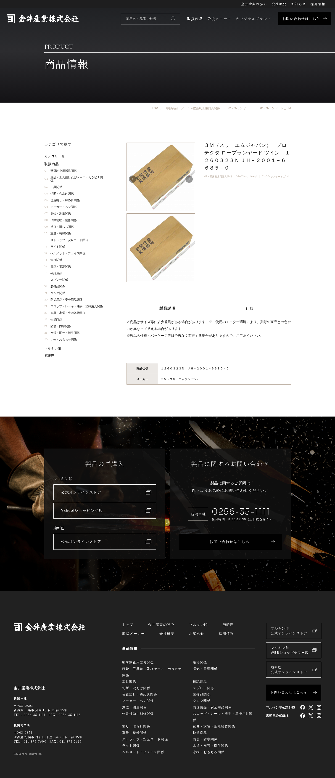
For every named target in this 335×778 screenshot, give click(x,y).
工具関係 (53, 187)
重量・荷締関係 (57, 233)
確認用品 (53, 273)
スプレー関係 (56, 279)
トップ (128, 625)
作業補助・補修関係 (60, 220)
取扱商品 (195, 18)
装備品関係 (54, 286)
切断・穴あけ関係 (59, 193)
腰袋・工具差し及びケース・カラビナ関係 (73, 179)
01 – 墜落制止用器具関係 (218, 176)
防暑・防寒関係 (57, 326)
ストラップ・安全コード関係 (66, 240)
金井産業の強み (254, 4)
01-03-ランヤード (246, 176)
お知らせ (298, 4)
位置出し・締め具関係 (62, 200)
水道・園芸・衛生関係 (62, 333)
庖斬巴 (49, 356)
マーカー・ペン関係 (60, 207)
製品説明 (167, 308)
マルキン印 (52, 348)
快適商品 (53, 319)
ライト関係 (54, 246)
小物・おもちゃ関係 (60, 339)
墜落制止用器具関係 (60, 171)
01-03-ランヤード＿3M (275, 176)
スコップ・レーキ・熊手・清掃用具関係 (73, 306)
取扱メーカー (219, 18)
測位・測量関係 (57, 213)
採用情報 (318, 4)
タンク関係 (54, 293)
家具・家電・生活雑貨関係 (64, 313)
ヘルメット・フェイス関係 (64, 253)
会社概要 (279, 4)
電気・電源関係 (57, 266)
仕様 (250, 308)
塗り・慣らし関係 (59, 226)
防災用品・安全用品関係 (63, 299)
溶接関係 (53, 260)
